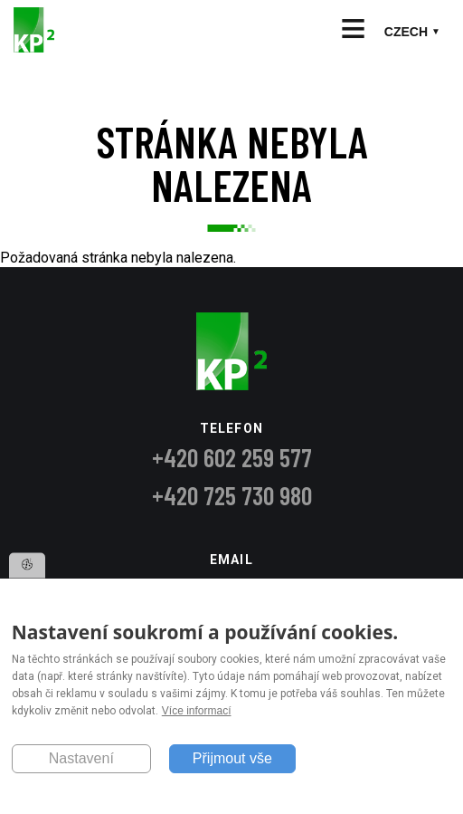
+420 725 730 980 (232, 495)
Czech (406, 31)
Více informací (197, 711)
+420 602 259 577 (232, 457)
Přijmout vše (232, 758)
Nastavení (81, 758)
